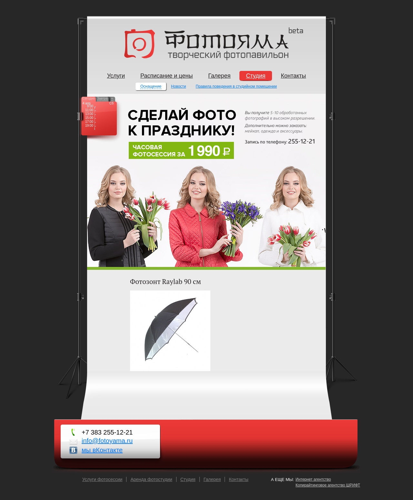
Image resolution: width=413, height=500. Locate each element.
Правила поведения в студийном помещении (236, 86)
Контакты (238, 479)
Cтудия (188, 479)
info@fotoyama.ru (107, 440)
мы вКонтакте (102, 450)
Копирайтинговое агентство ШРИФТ (328, 485)
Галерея (212, 479)
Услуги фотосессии (102, 479)
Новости (178, 86)
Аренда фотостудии (151, 479)
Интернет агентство (313, 479)
